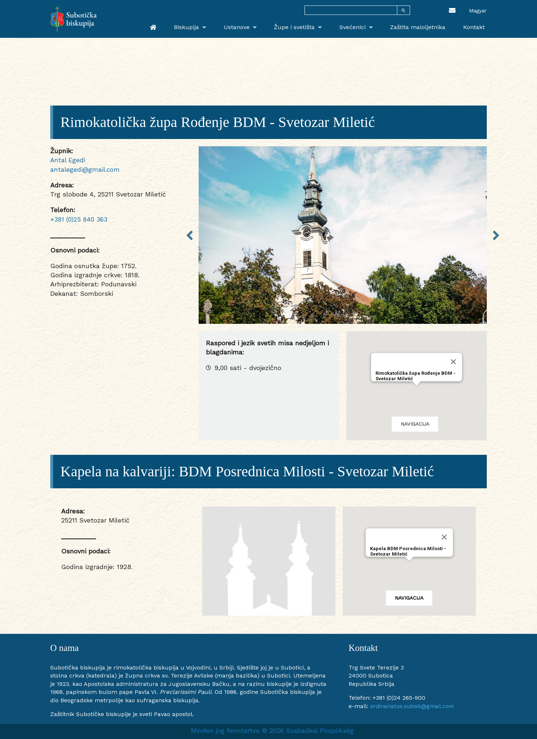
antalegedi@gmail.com (85, 169)
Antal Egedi (68, 160)
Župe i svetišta (314, 26)
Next (496, 234)
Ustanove (260, 26)
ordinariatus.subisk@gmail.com (414, 706)
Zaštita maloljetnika (424, 26)
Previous (189, 234)
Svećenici (367, 26)
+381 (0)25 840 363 (79, 219)
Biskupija (215, 26)
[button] (416, 392)
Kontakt (476, 26)
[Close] (453, 361)
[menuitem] (477, 10)
